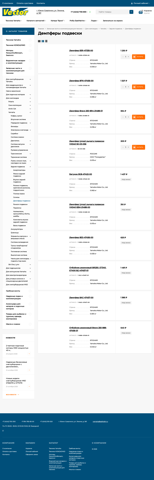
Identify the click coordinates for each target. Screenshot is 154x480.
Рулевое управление (19, 150)
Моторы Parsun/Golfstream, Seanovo (56, 456)
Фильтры (14, 126)
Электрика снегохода (19, 130)
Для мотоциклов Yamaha (16, 272)
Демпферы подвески (21, 201)
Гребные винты (74, 448)
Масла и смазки (75, 469)
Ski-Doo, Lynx (13, 264)
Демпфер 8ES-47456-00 (81, 237)
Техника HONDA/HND (57, 451)
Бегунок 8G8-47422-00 (80, 174)
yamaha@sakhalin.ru (100, 421)
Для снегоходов (91, 29)
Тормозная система (19, 157)
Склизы (16, 197)
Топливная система (19, 251)
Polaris (11, 102)
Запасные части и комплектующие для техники (64, 29)
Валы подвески (19, 225)
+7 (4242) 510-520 (46, 421)
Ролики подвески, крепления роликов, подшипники (21, 188)
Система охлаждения (19, 242)
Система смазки (17, 137)
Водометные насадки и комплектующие (57, 462)
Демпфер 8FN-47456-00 (81, 81)
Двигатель (15, 141)
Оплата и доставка (25, 3)
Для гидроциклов (13, 268)
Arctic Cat (12, 109)
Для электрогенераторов (16, 275)
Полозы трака (19, 194)
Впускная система (18, 119)
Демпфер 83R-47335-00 (81, 50)
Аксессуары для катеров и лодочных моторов (76, 458)
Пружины (17, 208)
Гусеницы (15, 233)
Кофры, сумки (16, 116)
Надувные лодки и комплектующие (76, 452)
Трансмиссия (16, 154)
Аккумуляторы (17, 229)
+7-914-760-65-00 (28, 421)
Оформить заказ (32, 454)
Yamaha (103, 29)
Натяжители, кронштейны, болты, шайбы (21, 213)
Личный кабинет (32, 451)
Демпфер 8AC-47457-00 (81, 297)
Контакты (41, 3)
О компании (7, 3)
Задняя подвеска (115, 29)
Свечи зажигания (13, 91)
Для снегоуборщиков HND (17, 284)
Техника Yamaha (55, 448)
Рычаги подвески (20, 204)
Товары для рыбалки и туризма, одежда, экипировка (77, 464)
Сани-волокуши (14, 105)
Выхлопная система (19, 255)
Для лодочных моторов (15, 94)
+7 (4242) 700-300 (78, 12)
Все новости (12, 394)
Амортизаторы (19, 170)
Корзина (29, 448)
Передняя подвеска (19, 123)
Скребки (14, 134)
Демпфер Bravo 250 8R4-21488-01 (86, 111)
